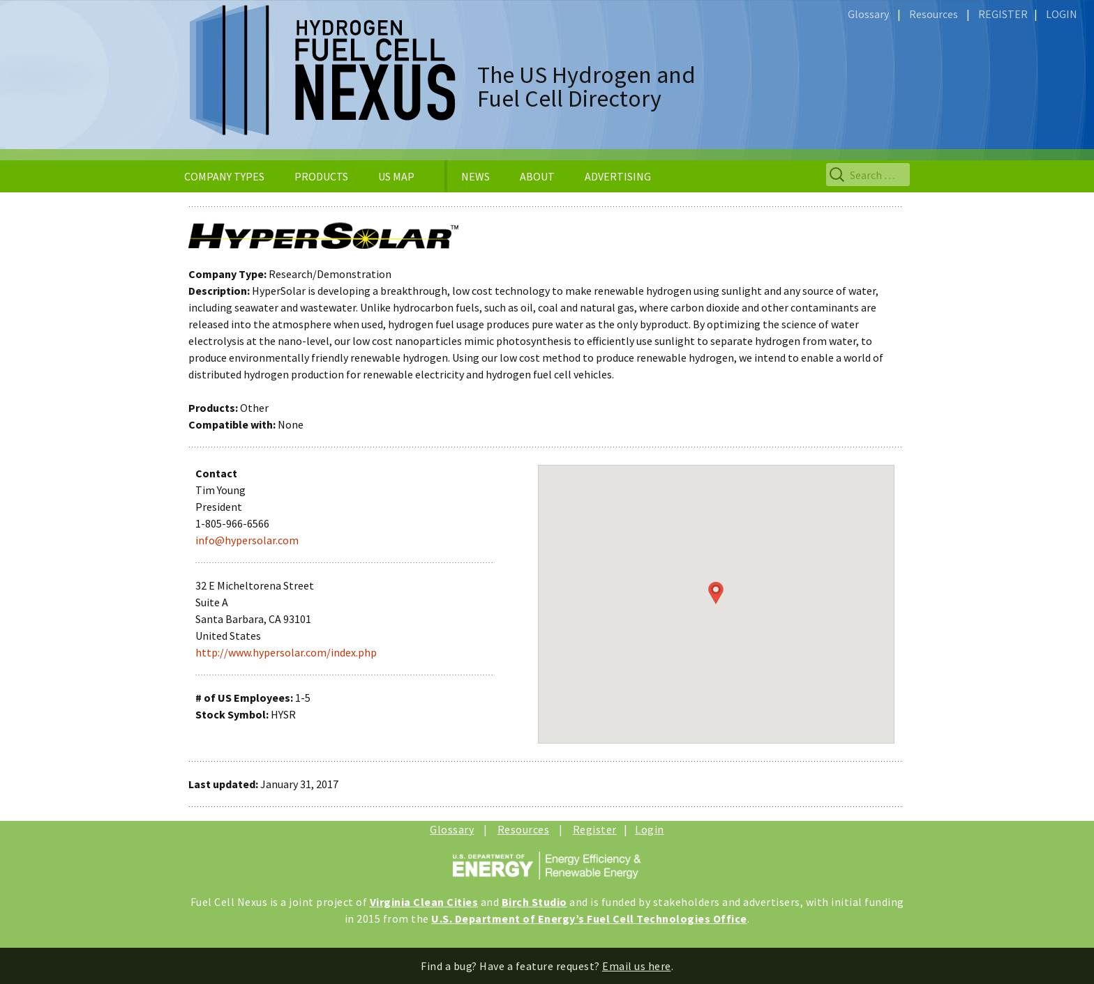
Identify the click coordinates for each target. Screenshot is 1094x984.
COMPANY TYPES (224, 176)
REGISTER (1003, 14)
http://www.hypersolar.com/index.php (286, 652)
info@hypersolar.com (247, 540)
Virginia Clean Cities (424, 902)
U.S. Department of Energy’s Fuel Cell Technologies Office (589, 918)
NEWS (475, 176)
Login (649, 829)
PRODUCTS (321, 176)
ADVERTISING (618, 176)
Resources (933, 14)
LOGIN (1061, 14)
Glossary (868, 14)
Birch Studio (534, 902)
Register (595, 829)
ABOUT (537, 176)
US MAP (396, 176)
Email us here (636, 966)
